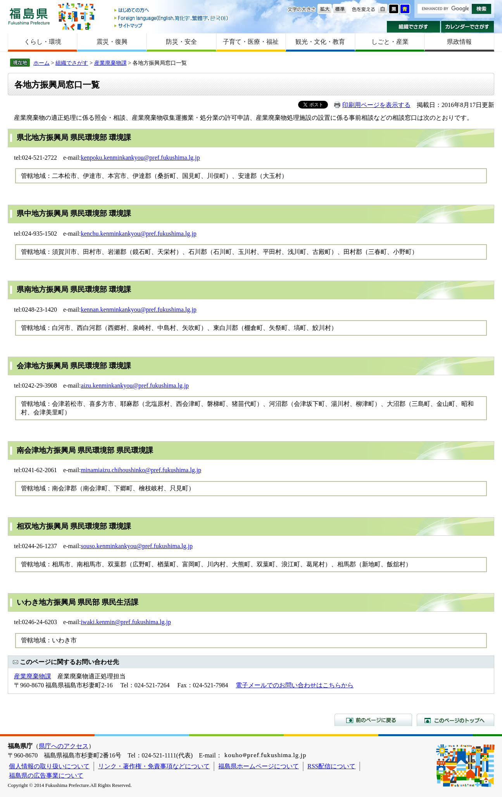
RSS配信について (331, 766)
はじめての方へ (172, 10)
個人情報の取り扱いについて (49, 766)
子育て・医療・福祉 (251, 41)
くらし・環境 (42, 41)
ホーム (41, 63)
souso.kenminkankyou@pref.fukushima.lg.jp (136, 546)
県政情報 (459, 41)
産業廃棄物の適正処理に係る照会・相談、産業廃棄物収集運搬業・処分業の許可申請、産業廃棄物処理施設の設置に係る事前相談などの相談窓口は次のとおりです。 (243, 117)
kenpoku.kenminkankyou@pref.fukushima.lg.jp (140, 157)
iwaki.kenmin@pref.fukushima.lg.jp (126, 622)
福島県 (29, 16)
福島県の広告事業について (46, 775)
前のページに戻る (373, 720)
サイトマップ (172, 25)
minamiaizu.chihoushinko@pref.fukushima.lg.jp (141, 470)
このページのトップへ (455, 720)
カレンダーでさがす (467, 27)
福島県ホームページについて (258, 766)
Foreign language (172, 18)
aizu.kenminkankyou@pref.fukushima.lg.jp (135, 385)
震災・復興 (112, 41)
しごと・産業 (390, 41)
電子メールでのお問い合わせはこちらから (295, 685)
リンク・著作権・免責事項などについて (154, 766)
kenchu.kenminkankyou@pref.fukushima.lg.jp (138, 233)
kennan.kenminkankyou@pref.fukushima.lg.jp (138, 309)
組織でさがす (413, 27)
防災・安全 (181, 41)
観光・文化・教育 (320, 41)
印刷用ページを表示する (376, 105)
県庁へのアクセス (63, 746)
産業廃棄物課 (110, 63)
